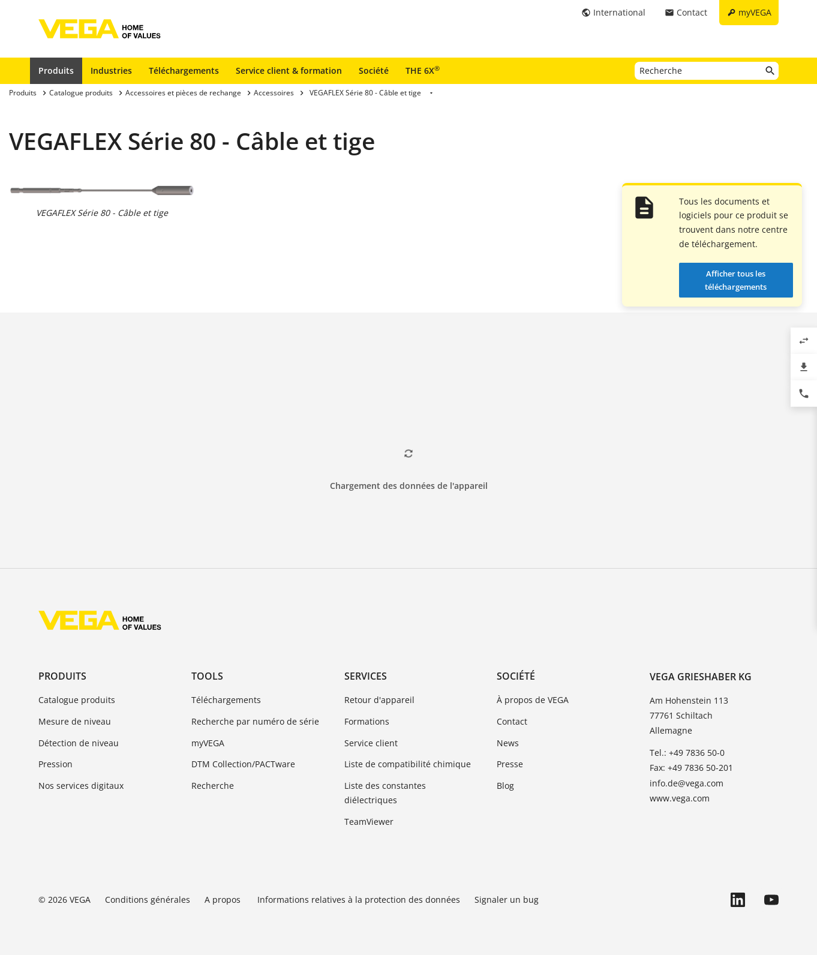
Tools (207, 676)
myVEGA (207, 743)
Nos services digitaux (81, 785)
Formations (366, 721)
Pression (55, 764)
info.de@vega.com (686, 783)
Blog (505, 785)
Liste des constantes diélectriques (385, 793)
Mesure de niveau (74, 721)
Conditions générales (147, 899)
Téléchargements (184, 70)
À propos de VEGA (533, 699)
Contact (512, 721)
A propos (224, 899)
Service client (371, 743)
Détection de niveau (78, 743)
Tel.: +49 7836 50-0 (687, 752)
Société (374, 70)
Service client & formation (289, 70)
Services (365, 676)
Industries (111, 70)
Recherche (212, 785)
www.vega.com (680, 798)
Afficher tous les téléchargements (736, 280)
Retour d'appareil (379, 699)
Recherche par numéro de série (255, 721)
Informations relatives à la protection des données (358, 899)
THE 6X (423, 70)
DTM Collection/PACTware (243, 764)
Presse (510, 764)
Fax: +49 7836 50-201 (691, 767)
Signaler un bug (506, 899)
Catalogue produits (76, 699)
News (508, 743)
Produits (56, 70)
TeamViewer (369, 821)
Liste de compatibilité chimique (407, 764)
